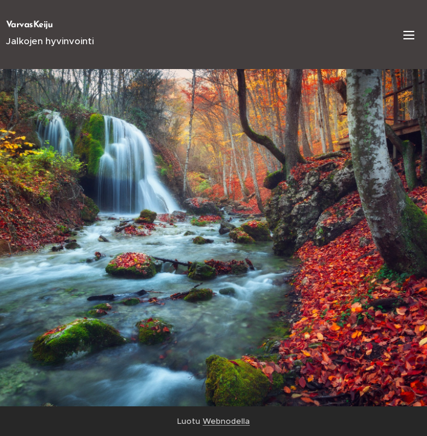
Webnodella (226, 421)
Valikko (408, 35)
